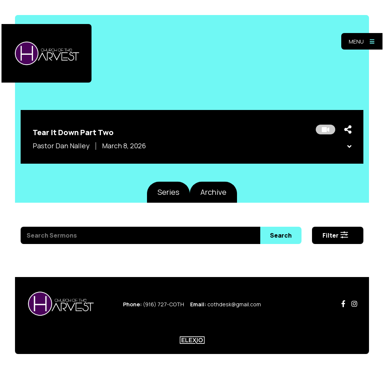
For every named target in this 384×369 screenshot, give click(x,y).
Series (168, 192)
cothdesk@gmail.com (234, 304)
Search (281, 235)
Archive (213, 192)
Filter (335, 235)
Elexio (192, 340)
